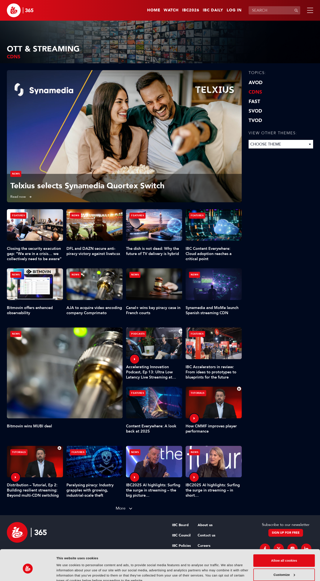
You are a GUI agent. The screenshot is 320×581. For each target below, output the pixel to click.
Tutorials (198, 393)
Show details (66, 572)
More (121, 508)
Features (18, 215)
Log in (234, 10)
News (16, 173)
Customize (284, 555)
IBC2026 (190, 10)
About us (205, 525)
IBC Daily (213, 10)
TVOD (255, 120)
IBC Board (180, 525)
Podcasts (138, 333)
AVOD (256, 82)
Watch (171, 10)
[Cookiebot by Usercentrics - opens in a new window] (28, 572)
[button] (309, 10)
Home (153, 10)
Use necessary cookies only (284, 569)
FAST (254, 101)
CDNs (255, 92)
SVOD (255, 111)
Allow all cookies (284, 541)
